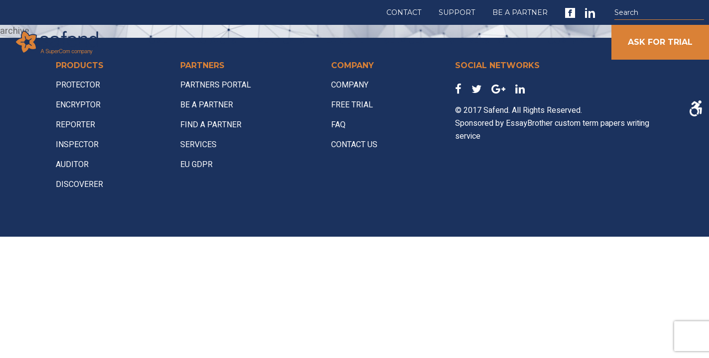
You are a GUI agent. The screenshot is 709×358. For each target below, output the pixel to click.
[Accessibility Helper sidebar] (695, 108)
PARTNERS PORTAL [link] (486, 41)
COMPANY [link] (569, 41)
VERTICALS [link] (281, 41)
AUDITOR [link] (72, 165)
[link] (570, 13)
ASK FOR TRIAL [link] (660, 42)
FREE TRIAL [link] (352, 105)
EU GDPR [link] (344, 41)
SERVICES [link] (404, 41)
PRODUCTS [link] (212, 41)
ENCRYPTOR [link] (78, 105)
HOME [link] (155, 41)
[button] (699, 12)
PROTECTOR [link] (78, 85)
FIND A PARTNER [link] (210, 125)
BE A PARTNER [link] (520, 12)
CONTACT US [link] (354, 145)
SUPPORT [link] (457, 12)
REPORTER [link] (75, 125)
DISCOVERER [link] (79, 184)
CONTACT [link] (403, 12)
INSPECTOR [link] (77, 145)
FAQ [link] (338, 125)
